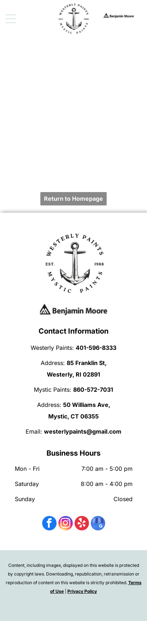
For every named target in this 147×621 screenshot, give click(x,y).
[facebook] (49, 524)
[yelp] (82, 524)
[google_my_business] (98, 524)
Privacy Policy (82, 591)
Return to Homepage (73, 198)
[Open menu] (10, 18)
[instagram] (65, 524)
